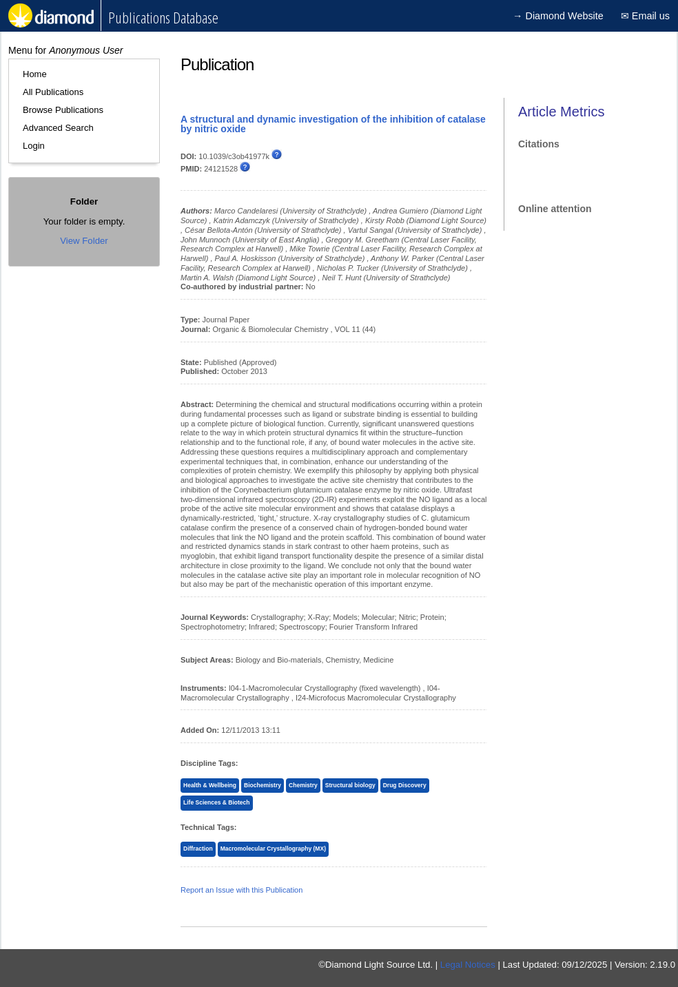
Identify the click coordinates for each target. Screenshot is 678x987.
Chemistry (303, 785)
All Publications (53, 92)
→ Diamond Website (558, 15)
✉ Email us (645, 15)
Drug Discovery (405, 785)
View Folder (83, 241)
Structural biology (350, 785)
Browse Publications (63, 110)
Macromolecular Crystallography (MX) (273, 848)
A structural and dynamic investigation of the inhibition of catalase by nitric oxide (333, 124)
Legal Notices (467, 964)
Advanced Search (58, 128)
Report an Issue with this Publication (241, 890)
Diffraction (198, 848)
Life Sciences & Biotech (216, 802)
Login (34, 146)
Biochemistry (262, 785)
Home (35, 74)
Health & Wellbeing (209, 785)
